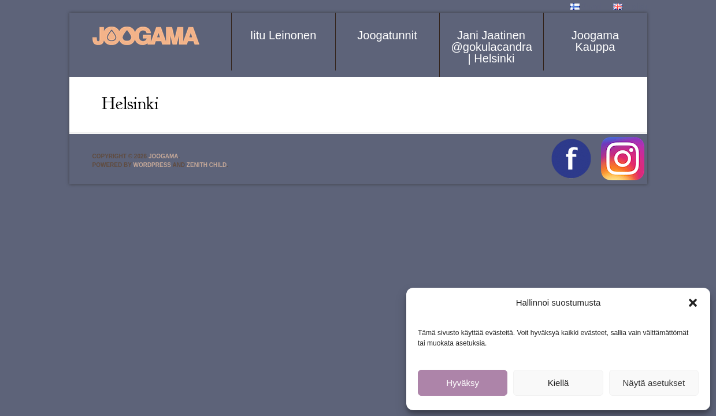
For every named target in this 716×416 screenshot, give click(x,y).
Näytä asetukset (654, 383)
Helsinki (130, 103)
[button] (693, 303)
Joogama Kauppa (595, 41)
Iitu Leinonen (283, 35)
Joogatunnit (387, 35)
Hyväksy (462, 383)
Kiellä (558, 383)
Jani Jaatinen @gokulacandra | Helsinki (491, 47)
